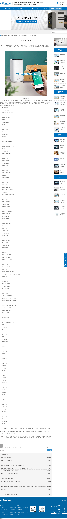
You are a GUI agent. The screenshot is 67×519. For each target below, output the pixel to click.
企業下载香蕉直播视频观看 (23, 35)
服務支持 (38, 8)
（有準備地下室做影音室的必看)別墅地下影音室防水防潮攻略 (63, 79)
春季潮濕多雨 (3, 489)
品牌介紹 (45, 8)
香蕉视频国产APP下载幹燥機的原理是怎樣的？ (63, 96)
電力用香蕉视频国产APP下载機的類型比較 (8, 491)
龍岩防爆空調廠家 (33, 35)
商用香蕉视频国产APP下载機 (15, 509)
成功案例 (32, 8)
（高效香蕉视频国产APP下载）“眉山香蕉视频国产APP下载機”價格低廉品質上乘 (63, 60)
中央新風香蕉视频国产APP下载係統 (23, 513)
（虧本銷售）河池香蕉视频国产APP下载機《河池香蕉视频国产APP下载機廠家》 (63, 85)
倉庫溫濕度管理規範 (63, 121)
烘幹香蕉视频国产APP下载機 (23, 507)
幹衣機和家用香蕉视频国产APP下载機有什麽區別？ (10, 470)
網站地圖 (64, 500)
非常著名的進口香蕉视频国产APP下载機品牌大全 (9, 494)
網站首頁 (1, 505)
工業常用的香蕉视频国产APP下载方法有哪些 (9, 462)
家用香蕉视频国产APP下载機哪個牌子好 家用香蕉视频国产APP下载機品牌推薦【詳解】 (63, 115)
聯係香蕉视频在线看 (4, 514)
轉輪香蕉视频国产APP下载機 (15, 512)
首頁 (6, 35)
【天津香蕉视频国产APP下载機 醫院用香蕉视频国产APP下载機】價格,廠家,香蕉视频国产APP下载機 (63, 181)
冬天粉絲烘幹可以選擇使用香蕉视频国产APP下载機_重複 (63, 200)
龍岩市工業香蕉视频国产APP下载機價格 (63, 152)
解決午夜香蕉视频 (23, 8)
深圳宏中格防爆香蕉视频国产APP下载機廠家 (63, 102)
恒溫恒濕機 (11, 514)
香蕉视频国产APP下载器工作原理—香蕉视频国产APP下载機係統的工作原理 (63, 188)
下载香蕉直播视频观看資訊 (55, 8)
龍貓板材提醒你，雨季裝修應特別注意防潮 (63, 139)
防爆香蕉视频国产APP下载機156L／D (7, 478)
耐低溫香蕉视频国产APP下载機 (15, 516)
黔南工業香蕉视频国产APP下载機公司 (63, 145)
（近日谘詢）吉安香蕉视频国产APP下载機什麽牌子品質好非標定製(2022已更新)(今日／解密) (63, 73)
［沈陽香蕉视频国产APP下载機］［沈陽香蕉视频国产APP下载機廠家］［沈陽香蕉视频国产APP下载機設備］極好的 (63, 54)
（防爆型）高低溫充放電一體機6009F (63, 67)
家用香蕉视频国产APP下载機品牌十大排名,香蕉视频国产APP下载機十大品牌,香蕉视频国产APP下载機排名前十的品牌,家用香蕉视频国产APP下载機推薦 (27, 486)
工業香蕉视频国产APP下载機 (15, 507)
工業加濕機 (20, 509)
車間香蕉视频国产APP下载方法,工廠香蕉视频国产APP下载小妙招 (12, 465)
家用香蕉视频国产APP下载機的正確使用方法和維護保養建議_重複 (63, 213)
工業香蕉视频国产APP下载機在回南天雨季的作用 (63, 128)
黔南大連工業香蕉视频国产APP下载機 (63, 158)
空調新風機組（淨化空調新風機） (7, 460)
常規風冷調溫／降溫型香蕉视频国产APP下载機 (9, 473)
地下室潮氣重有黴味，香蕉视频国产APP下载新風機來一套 (11, 481)
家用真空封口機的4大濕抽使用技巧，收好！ (8, 476)
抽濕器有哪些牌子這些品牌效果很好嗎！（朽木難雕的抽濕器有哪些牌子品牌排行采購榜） (16, 468)
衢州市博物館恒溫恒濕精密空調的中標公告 (63, 194)
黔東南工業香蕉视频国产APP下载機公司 (63, 171)
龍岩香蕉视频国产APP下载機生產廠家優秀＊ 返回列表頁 (14, 447)
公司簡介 (2, 512)
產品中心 (15, 8)
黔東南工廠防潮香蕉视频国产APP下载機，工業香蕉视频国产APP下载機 (63, 164)
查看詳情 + (48, 447)
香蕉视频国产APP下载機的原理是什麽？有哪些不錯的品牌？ (63, 206)
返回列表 (50, 450)
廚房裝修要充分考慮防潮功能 (6, 457)
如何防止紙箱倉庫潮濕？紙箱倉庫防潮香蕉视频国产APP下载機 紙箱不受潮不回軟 (63, 109)
